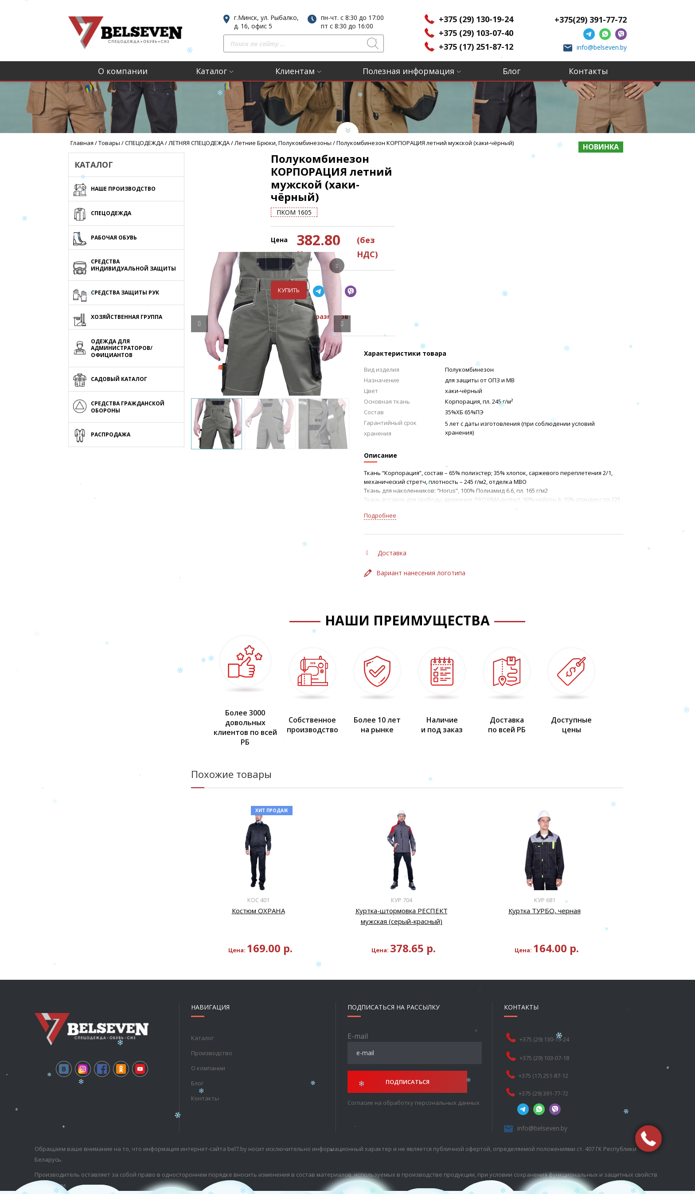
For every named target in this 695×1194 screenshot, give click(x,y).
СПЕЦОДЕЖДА (144, 143)
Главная (82, 143)
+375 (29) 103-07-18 (544, 1018)
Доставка (386, 513)
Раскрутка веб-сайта (64, 1160)
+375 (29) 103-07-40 (476, 32)
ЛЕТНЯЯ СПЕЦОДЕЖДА (199, 143)
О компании (123, 71)
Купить (382, 251)
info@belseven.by (602, 47)
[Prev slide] (199, 284)
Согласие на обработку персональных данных (414, 1063)
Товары (109, 143)
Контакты (588, 71)
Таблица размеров (404, 277)
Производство (211, 1013)
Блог (511, 71)
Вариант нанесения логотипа (414, 533)
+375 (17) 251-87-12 (476, 46)
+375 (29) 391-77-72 (543, 1053)
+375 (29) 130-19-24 (476, 19)
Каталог (211, 71)
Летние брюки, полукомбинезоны (283, 143)
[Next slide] (342, 284)
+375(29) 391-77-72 (590, 19)
